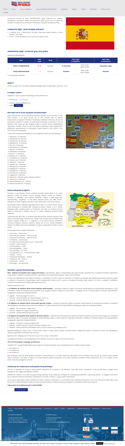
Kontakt (5, 12)
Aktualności (93, 9)
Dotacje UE (64, 9)
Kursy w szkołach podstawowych (46, 9)
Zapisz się (18, 105)
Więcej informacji (109, 443)
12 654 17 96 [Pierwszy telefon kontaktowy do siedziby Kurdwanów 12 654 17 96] (15, 420)
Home (5, 9)
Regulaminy (70, 408)
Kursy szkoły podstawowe (33, 408)
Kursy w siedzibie (26, 9)
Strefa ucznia (105, 9)
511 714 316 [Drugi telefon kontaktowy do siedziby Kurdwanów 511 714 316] (23, 420)
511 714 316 (23, 100)
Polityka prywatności (83, 408)
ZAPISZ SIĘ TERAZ (21, 390)
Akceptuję (100, 443)
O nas (14, 9)
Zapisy (74, 9)
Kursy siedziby (18, 408)
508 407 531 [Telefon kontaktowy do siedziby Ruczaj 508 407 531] (52, 420)
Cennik (83, 9)
